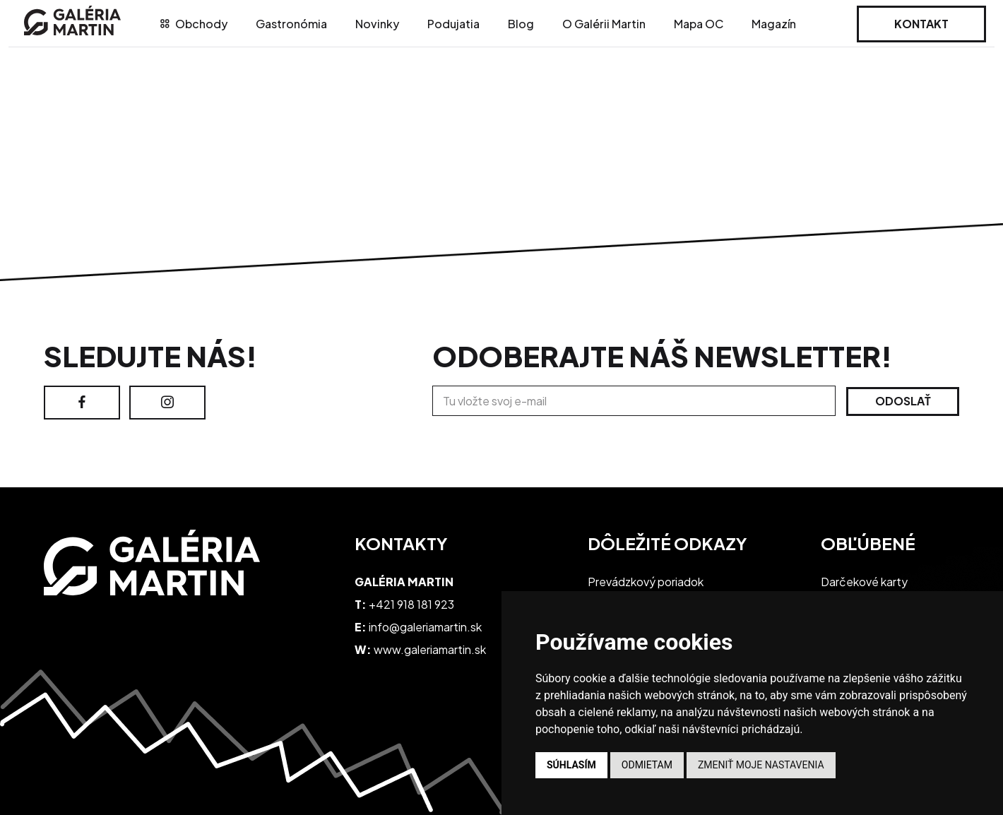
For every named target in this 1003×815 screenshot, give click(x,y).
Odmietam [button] (647, 765)
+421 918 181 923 (411, 604)
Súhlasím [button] (571, 765)
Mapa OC (698, 23)
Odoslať (903, 400)
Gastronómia (291, 23)
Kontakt (921, 23)
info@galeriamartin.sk (425, 626)
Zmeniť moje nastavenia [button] (761, 765)
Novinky (377, 23)
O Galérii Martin (604, 23)
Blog (521, 23)
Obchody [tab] (193, 23)
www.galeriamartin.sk (430, 649)
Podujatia (453, 23)
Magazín (774, 23)
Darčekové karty (864, 581)
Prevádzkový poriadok (646, 581)
